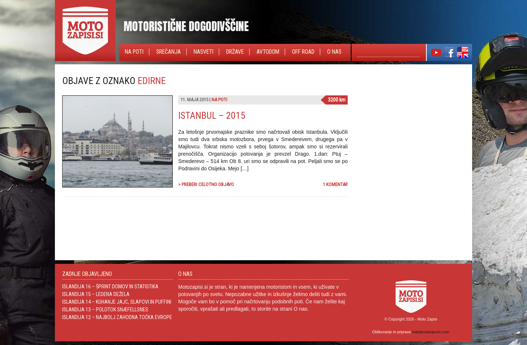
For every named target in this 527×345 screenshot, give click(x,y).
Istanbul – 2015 (211, 115)
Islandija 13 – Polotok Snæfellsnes (105, 309)
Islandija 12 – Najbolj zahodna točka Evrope (117, 317)
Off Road (303, 52)
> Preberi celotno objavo (206, 184)
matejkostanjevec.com (430, 332)
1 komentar (335, 184)
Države (235, 52)
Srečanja (168, 52)
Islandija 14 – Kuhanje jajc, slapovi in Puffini (116, 302)
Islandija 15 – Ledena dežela (96, 294)
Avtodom (268, 52)
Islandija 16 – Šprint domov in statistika (110, 286)
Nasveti (203, 52)
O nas (334, 52)
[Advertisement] (410, 121)
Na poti (134, 52)
